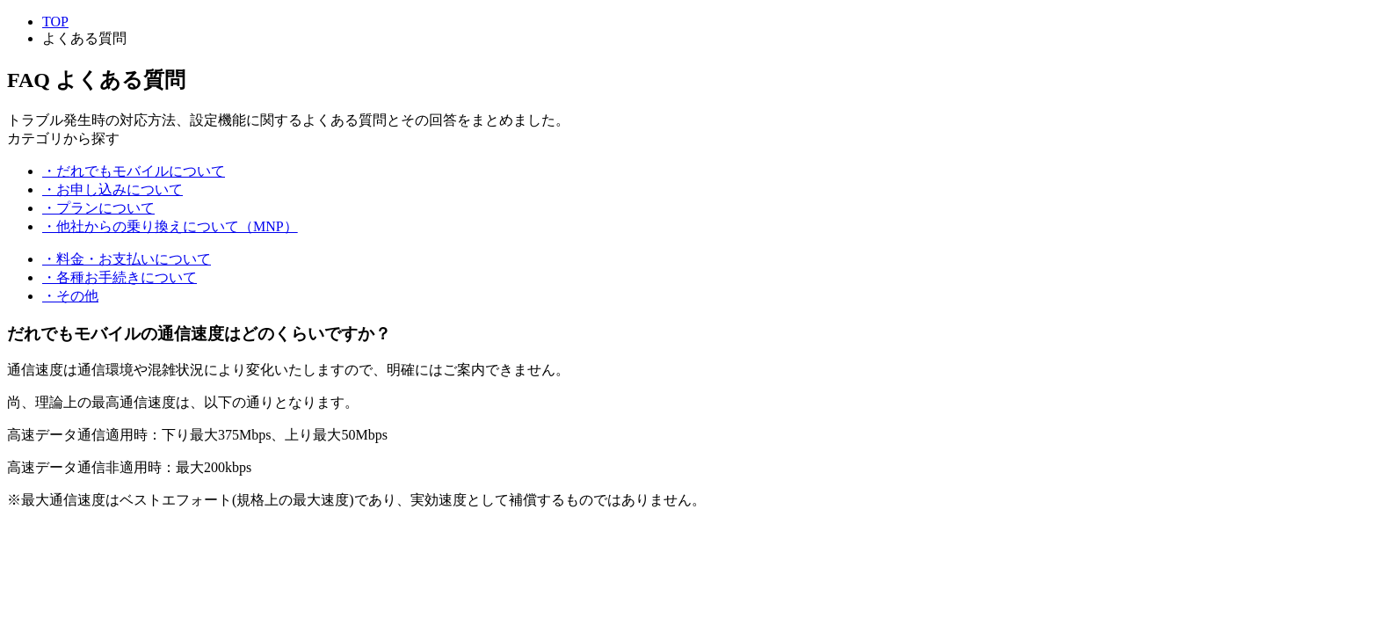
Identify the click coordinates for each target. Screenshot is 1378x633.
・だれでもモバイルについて (133, 171)
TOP (55, 21)
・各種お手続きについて (119, 277)
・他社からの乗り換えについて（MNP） (170, 226)
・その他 (70, 295)
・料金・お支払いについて (126, 258)
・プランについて (98, 207)
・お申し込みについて (112, 189)
